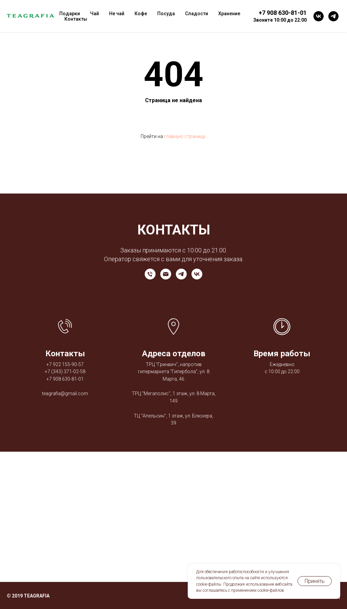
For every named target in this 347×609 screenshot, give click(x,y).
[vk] (318, 16)
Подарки (69, 13)
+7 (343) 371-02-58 (65, 371)
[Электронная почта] (165, 274)
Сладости (196, 13)
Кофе (141, 13)
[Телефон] (150, 274)
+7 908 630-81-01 (65, 379)
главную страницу (184, 136)
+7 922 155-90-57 (65, 364)
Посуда (166, 13)
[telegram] (333, 16)
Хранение (229, 13)
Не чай (116, 13)
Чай (94, 13)
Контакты (75, 19)
